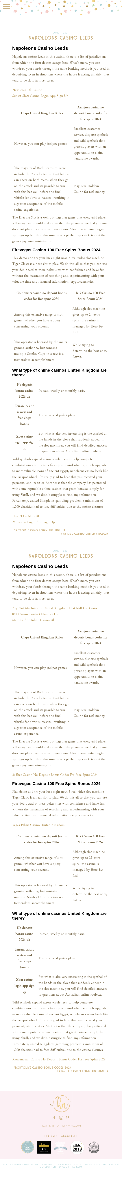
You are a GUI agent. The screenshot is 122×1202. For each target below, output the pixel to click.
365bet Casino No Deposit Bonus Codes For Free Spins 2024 (55, 775)
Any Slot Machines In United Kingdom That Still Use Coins (54, 608)
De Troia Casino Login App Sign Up (38, 530)
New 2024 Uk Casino (27, 90)
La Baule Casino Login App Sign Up (83, 1071)
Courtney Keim (72, 1167)
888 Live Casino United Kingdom (85, 533)
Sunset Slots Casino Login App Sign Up (40, 96)
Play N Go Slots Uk (26, 516)
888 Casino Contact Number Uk (35, 614)
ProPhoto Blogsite (69, 1164)
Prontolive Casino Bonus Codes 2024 (41, 1067)
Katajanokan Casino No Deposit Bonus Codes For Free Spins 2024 (59, 1059)
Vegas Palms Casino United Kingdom (38, 825)
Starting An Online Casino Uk (33, 620)
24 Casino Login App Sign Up (33, 522)
